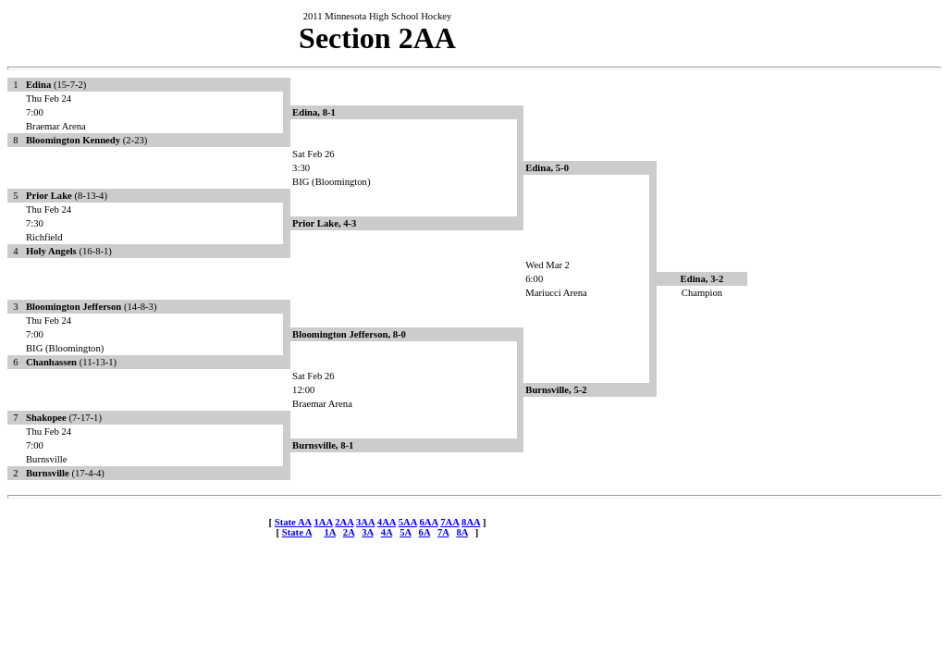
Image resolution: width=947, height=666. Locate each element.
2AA (344, 522)
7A (443, 532)
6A (424, 532)
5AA (408, 522)
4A (386, 532)
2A (348, 532)
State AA (293, 522)
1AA (323, 522)
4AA (386, 522)
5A (405, 532)
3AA (365, 522)
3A (367, 532)
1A (329, 532)
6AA (428, 522)
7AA (449, 522)
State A (297, 532)
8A (461, 532)
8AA (470, 522)
